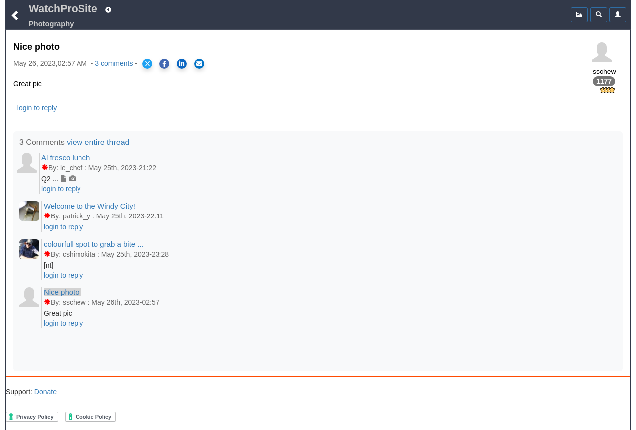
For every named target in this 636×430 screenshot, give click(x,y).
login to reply (37, 108)
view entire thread (98, 142)
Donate (44, 392)
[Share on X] (147, 64)
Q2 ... (58, 179)
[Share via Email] (199, 64)
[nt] (48, 265)
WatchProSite (63, 9)
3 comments (114, 63)
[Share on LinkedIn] (182, 64)
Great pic (58, 313)
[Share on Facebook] (164, 64)
